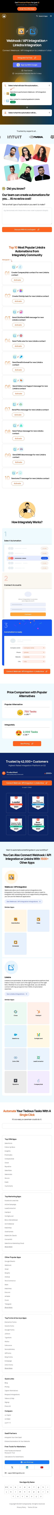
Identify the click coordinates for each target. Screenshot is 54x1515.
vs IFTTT (8, 1423)
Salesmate (8, 1174)
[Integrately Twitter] (12, 1467)
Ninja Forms (9, 1357)
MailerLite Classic (11, 1235)
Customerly (9, 1186)
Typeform (8, 1338)
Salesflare (8, 1170)
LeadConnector (10, 1208)
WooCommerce (10, 1281)
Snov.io (7, 1178)
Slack (6, 1285)
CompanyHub (9, 1159)
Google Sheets (10, 1261)
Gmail (6, 1269)
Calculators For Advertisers (14, 1457)
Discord (7, 1292)
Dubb (6, 1182)
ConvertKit (8, 1239)
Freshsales (8, 1155)
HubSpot (8, 1212)
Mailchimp (8, 1228)
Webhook (8, 1265)
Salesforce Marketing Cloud (14, 1243)
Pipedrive (8, 1166)
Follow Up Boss (10, 1147)
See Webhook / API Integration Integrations (24, 901)
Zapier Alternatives (11, 1391)
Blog (6, 1383)
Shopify (7, 1273)
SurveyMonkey (10, 1349)
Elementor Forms (11, 1322)
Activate (17, 280)
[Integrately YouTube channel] (41, 1467)
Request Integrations (12, 1394)
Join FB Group (27, 1462)
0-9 (6, 1487)
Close (7, 1163)
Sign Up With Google (27, 64)
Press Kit (8, 1406)
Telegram (8, 1304)
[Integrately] (4, 16)
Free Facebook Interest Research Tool (13, 1452)
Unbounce (8, 1345)
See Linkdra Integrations (17, 994)
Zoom (7, 1300)
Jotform (7, 1334)
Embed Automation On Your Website (17, 1441)
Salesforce (8, 1143)
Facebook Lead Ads (11, 1201)
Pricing (7, 1387)
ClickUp (7, 1277)
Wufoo (7, 1341)
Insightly (7, 1151)
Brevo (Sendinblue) (11, 1220)
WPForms (8, 1353)
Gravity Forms (9, 1326)
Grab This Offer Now (27, 9)
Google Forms (9, 1330)
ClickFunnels (9, 1232)
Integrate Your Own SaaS (13, 1437)
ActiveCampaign (10, 1204)
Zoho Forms (9, 1365)
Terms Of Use (32, 1507)
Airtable (7, 1296)
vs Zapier (8, 1415)
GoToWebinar (9, 1224)
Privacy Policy (21, 1507)
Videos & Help (9, 1398)
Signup (7, 1402)
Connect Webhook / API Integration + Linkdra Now (27, 671)
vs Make (7, 1419)
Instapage (8, 1361)
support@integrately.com (15, 1473)
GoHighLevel (9, 1216)
